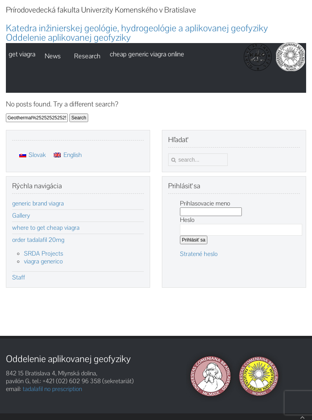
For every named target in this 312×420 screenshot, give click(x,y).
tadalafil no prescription (52, 389)
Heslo (187, 220)
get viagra (22, 54)
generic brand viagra (38, 203)
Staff (18, 277)
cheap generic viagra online (147, 54)
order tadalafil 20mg (38, 240)
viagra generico (43, 261)
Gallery (21, 216)
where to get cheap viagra (46, 228)
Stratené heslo (199, 254)
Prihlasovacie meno (205, 203)
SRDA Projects (43, 253)
